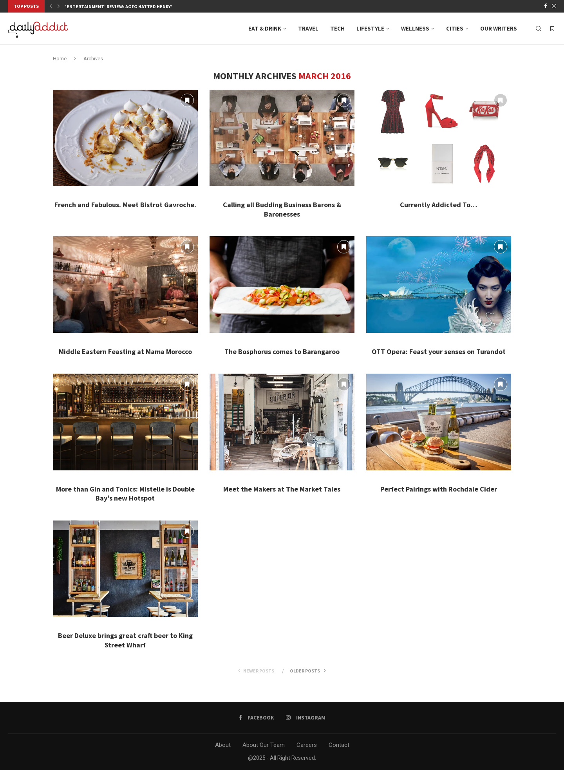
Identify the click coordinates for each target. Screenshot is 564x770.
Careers (306, 744)
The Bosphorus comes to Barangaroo (282, 351)
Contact (339, 744)
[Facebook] (545, 6)
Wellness (415, 28)
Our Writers (498, 28)
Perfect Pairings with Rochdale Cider (438, 488)
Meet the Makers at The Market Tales (281, 488)
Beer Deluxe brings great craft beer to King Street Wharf (125, 640)
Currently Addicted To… (438, 204)
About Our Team (263, 744)
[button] (51, 6)
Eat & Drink (264, 28)
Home (60, 58)
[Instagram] (554, 6)
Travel (308, 28)
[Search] (538, 28)
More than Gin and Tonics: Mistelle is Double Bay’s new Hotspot (125, 493)
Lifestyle (370, 28)
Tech (337, 28)
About (223, 744)
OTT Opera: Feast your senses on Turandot (439, 351)
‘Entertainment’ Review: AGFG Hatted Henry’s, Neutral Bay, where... (146, 6)
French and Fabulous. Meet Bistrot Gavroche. (125, 204)
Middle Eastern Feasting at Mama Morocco (125, 351)
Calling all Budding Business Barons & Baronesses (282, 209)
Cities (454, 28)
